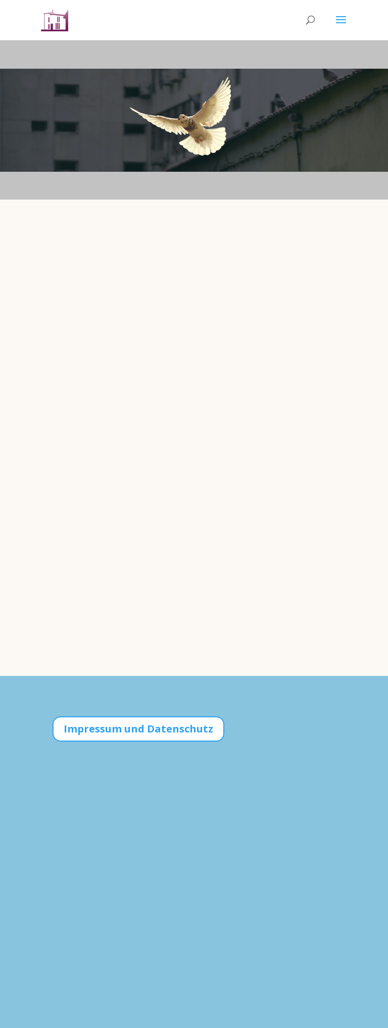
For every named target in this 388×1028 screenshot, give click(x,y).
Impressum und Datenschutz (138, 729)
